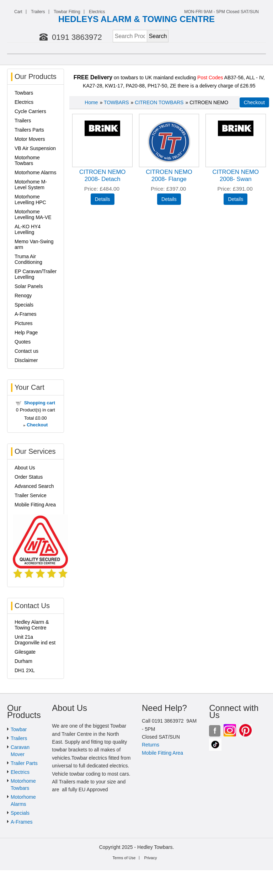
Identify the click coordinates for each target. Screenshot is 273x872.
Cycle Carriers (30, 111)
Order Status (29, 477)
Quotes (23, 342)
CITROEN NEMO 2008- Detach (102, 175)
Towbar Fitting (67, 11)
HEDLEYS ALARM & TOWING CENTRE (136, 19)
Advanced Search (34, 486)
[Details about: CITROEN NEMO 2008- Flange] (169, 199)
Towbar (19, 729)
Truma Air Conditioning (28, 259)
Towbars (24, 93)
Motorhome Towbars (27, 160)
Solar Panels (29, 286)
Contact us (26, 351)
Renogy (23, 295)
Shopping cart (39, 402)
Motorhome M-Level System (31, 184)
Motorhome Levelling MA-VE (33, 214)
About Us (25, 467)
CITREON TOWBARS (159, 102)
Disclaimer (26, 360)
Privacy (150, 858)
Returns (150, 745)
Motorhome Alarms (35, 172)
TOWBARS (116, 102)
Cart (18, 11)
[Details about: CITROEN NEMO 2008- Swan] (235, 199)
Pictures (24, 323)
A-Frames (25, 314)
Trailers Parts (29, 130)
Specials (24, 305)
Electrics (97, 11)
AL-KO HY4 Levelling (28, 229)
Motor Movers (30, 139)
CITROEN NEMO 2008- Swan (236, 175)
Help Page (26, 332)
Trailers (38, 11)
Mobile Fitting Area (35, 504)
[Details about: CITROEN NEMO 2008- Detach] (102, 199)
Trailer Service (31, 495)
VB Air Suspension (35, 148)
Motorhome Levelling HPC (30, 199)
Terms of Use (124, 858)
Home (91, 102)
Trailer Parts (24, 763)
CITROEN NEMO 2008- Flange (169, 175)
